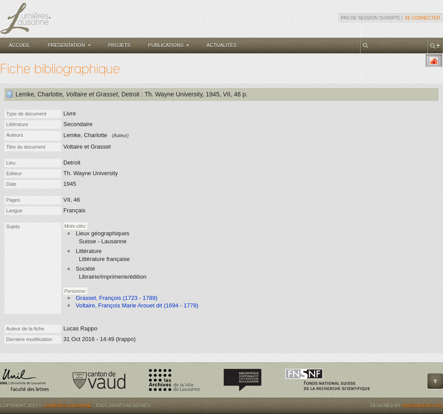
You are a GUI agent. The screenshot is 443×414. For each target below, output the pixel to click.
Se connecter (422, 17)
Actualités (221, 45)
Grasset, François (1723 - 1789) (116, 298)
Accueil (19, 45)
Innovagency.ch (422, 405)
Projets (119, 45)
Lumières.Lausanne (68, 405)
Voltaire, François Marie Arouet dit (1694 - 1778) (137, 305)
